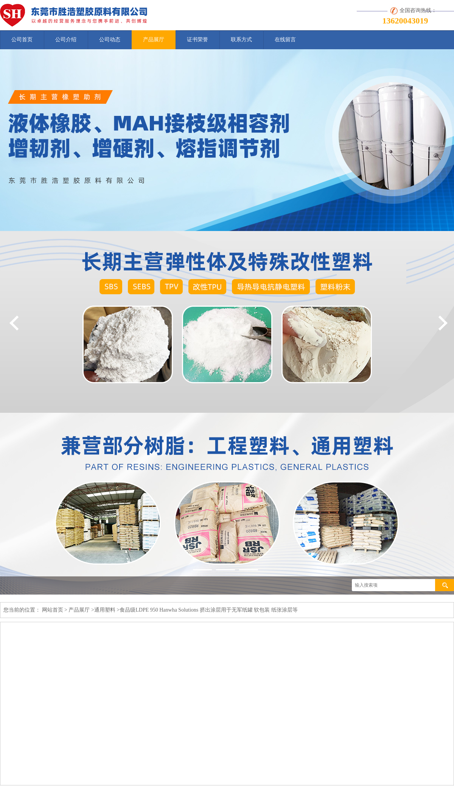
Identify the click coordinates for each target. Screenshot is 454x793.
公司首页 (22, 39)
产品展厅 (153, 39)
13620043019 (405, 20)
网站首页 (52, 610)
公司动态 (109, 39)
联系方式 (241, 39)
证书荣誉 (197, 39)
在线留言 (285, 39)
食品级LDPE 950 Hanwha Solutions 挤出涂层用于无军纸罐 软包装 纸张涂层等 (209, 610)
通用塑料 (104, 610)
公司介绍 (65, 39)
